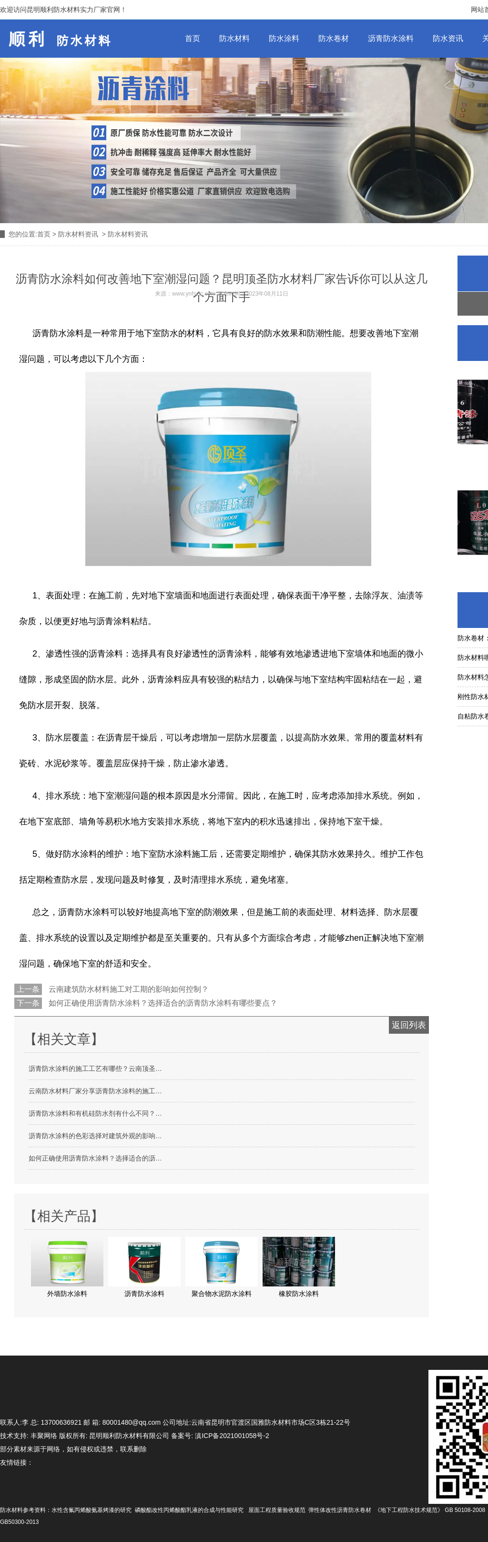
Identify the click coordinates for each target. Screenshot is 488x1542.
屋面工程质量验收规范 (276, 1510)
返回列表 (409, 1025)
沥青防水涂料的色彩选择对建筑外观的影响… (95, 1136)
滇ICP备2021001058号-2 (232, 1435)
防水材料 (234, 38)
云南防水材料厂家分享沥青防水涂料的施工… (95, 1091)
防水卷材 (333, 38)
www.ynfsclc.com (193, 293)
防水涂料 (284, 38)
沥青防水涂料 (391, 38)
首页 (192, 38)
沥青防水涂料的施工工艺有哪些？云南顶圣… (95, 1068)
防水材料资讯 (78, 234)
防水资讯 (448, 38)
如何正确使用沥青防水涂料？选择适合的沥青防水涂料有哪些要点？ (162, 1003)
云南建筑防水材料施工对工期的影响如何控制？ (128, 989)
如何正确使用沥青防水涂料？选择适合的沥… (95, 1158)
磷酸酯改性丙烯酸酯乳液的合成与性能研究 (189, 1510)
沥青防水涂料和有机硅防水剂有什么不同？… (95, 1113)
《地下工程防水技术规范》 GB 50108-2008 (430, 1510)
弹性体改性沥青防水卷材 (339, 1510)
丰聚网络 (43, 1435)
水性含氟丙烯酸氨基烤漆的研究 (91, 1510)
